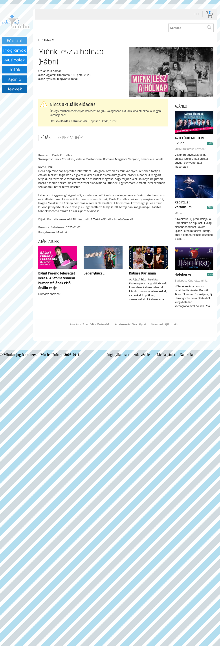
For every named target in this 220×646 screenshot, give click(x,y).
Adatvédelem (143, 355)
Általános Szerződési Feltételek (90, 324)
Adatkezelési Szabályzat (130, 324)
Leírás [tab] (44, 137)
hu (196, 14)
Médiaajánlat (166, 355)
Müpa (178, 213)
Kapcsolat (187, 355)
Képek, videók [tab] (70, 137)
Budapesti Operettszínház (191, 280)
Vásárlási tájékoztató (164, 324)
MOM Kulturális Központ (190, 149)
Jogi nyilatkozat (118, 355)
